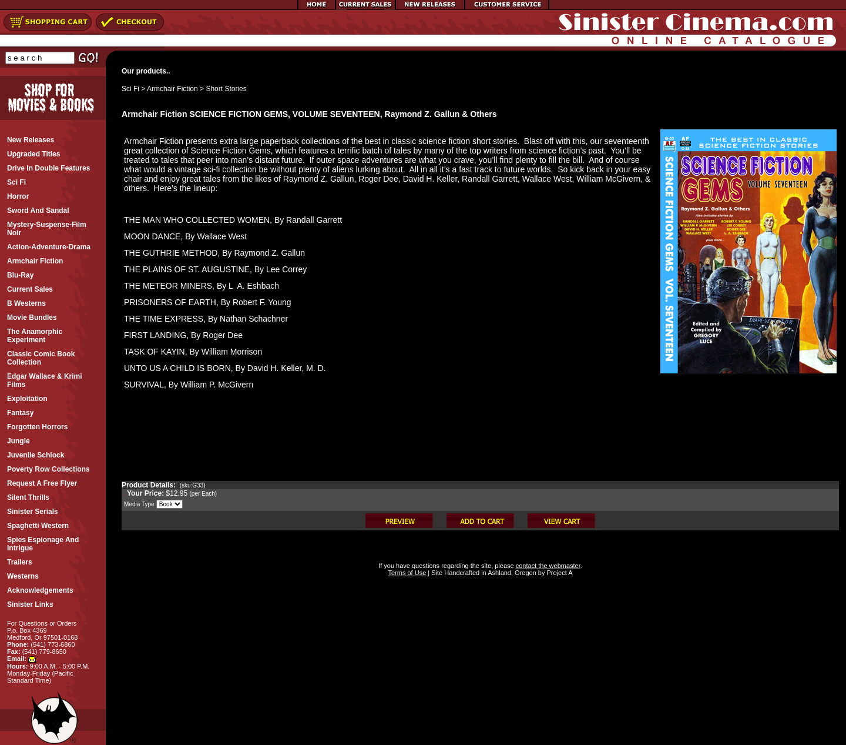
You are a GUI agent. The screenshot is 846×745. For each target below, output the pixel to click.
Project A (558, 572)
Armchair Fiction (172, 89)
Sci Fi (130, 89)
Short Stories (226, 89)
